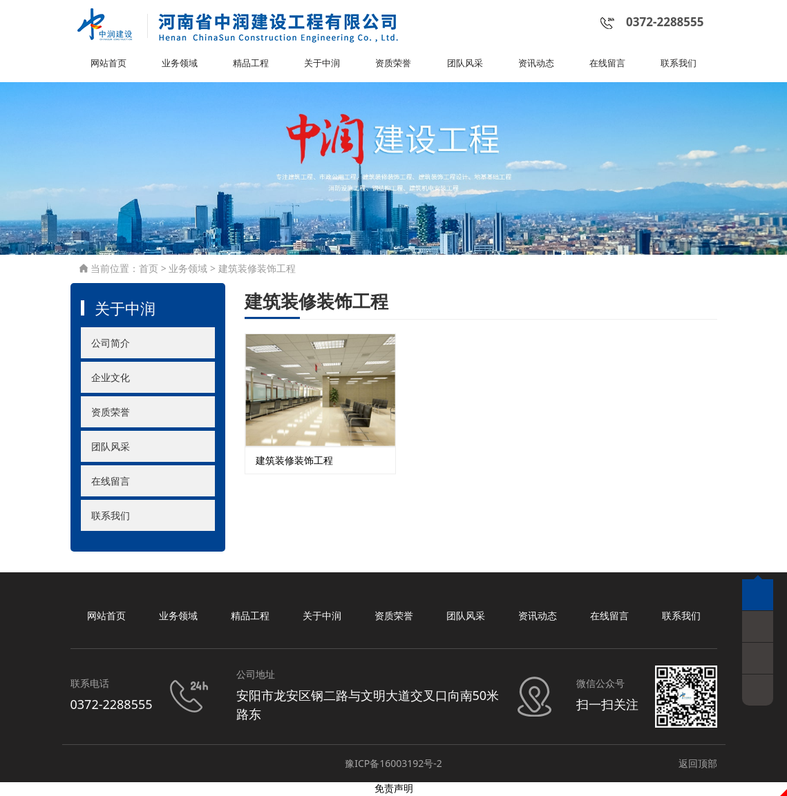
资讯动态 (536, 65)
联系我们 (678, 65)
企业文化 (110, 378)
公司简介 (110, 344)
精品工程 (250, 65)
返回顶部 (698, 764)
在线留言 (607, 65)
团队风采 (465, 65)
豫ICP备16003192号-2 (393, 764)
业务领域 (179, 65)
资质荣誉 (393, 65)
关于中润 (322, 65)
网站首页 (108, 65)
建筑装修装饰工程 (257, 270)
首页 (148, 270)
